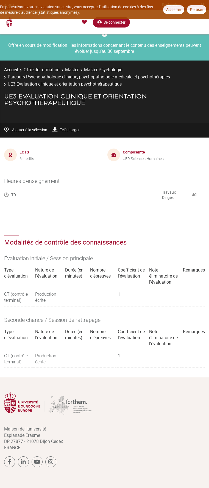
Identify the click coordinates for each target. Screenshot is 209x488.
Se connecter (111, 22)
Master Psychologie (103, 70)
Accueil (11, 70)
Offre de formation (42, 70)
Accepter (173, 9)
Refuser (196, 9)
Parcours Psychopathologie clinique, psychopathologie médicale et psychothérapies (89, 77)
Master (72, 70)
